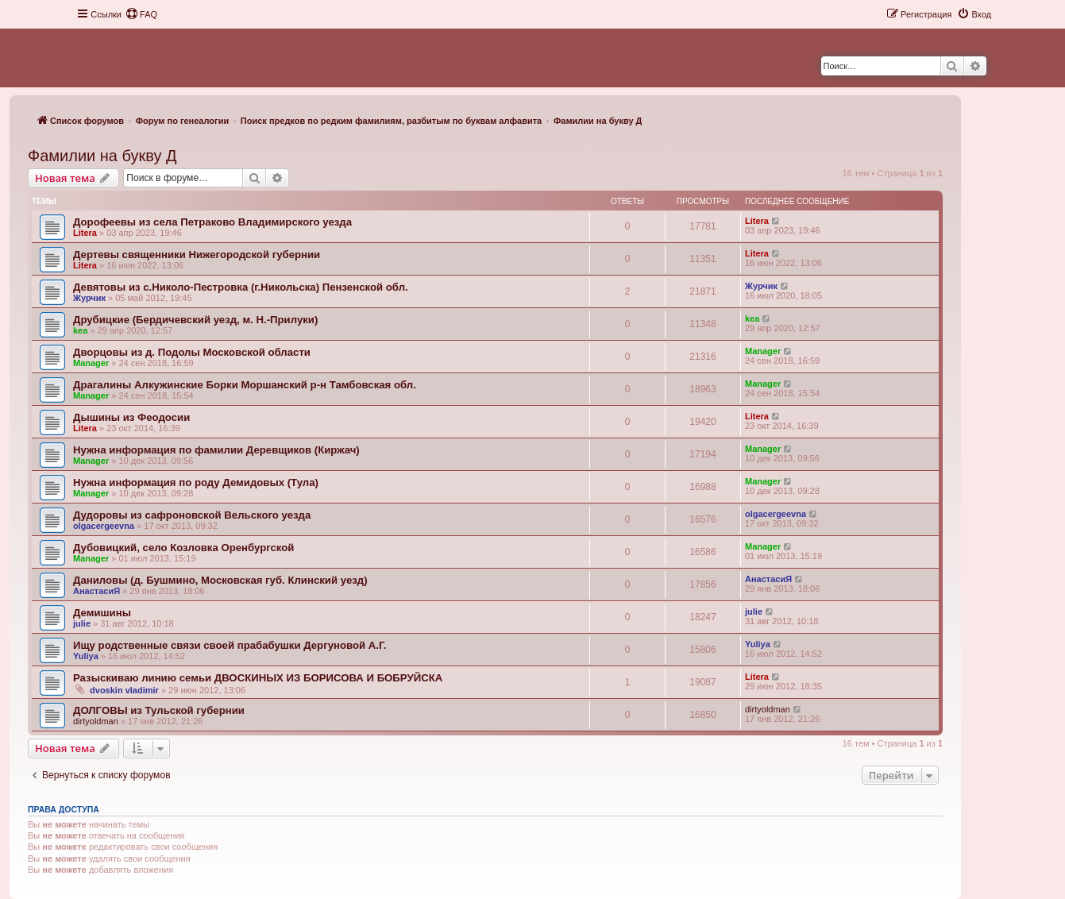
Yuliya (85, 656)
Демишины (102, 613)
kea (80, 330)
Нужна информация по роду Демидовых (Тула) (195, 482)
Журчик (89, 298)
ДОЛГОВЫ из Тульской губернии (159, 710)
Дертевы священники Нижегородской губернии (196, 254)
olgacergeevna (103, 526)
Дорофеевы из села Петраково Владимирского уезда (212, 222)
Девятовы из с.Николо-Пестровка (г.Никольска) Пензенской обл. (240, 287)
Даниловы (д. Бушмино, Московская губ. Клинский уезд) (220, 580)
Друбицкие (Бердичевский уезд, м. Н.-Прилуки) (195, 320)
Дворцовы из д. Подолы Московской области (192, 352)
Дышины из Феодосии (131, 417)
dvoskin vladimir (124, 690)
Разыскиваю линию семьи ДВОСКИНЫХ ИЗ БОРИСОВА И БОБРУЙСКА (257, 678)
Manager (91, 363)
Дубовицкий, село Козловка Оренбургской (183, 548)
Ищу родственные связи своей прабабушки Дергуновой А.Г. (229, 645)
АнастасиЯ (96, 591)
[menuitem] (141, 14)
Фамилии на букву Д (102, 155)
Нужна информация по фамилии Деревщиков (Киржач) (216, 450)
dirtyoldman (95, 721)
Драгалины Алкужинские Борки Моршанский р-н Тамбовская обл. (244, 385)
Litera (85, 232)
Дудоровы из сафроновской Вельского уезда (192, 515)
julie (82, 623)
